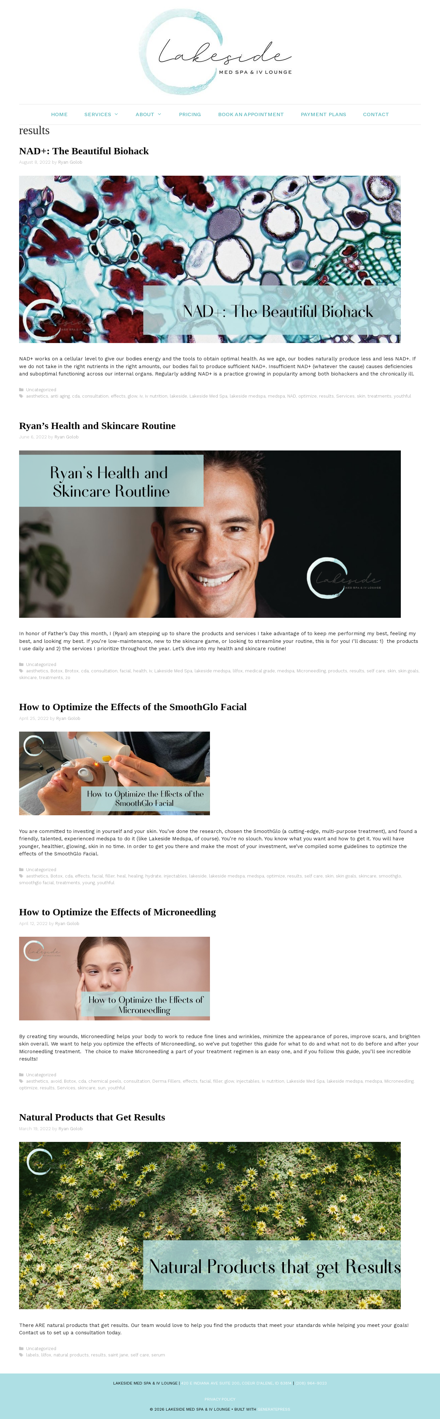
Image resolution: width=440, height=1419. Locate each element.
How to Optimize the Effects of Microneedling (117, 911)
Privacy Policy (220, 1399)
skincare (28, 677)
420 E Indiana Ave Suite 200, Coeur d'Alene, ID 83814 (236, 1383)
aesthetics (37, 396)
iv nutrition (156, 396)
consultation (95, 396)
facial (125, 670)
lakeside (178, 396)
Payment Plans (323, 114)
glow (132, 396)
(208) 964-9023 (311, 1383)
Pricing (190, 114)
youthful (402, 396)
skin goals (408, 670)
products (337, 670)
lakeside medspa (248, 396)
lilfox (238, 670)
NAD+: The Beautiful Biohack (84, 150)
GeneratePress (274, 1409)
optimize (307, 396)
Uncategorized (41, 389)
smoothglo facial (36, 882)
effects (118, 396)
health (140, 670)
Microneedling (311, 670)
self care (376, 670)
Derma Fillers (166, 1081)
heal (121, 876)
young (88, 882)
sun (101, 1087)
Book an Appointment (251, 114)
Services (105, 114)
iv (141, 396)
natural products (71, 1354)
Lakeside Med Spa (208, 396)
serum (158, 1354)
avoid (56, 1081)
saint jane (118, 1354)
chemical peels (104, 1081)
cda (76, 396)
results (326, 396)
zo (67, 677)
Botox (57, 670)
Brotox (72, 670)
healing (135, 876)
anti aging (60, 396)
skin (361, 396)
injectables (175, 876)
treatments (379, 396)
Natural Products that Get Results (92, 1116)
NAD (291, 396)
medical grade (260, 670)
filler (110, 876)
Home (59, 114)
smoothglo (390, 876)
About (153, 114)
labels (32, 1354)
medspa (276, 396)
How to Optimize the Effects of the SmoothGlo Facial (133, 706)
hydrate (153, 876)
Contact (376, 114)
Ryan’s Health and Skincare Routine (97, 425)
